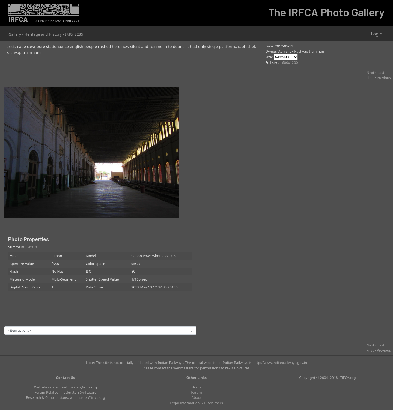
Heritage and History (43, 34)
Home (196, 387)
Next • (371, 72)
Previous (384, 77)
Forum (196, 392)
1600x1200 (289, 62)
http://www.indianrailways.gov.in (280, 362)
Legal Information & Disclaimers (196, 402)
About (196, 397)
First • (371, 77)
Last (380, 72)
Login (376, 34)
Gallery (14, 34)
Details (31, 247)
